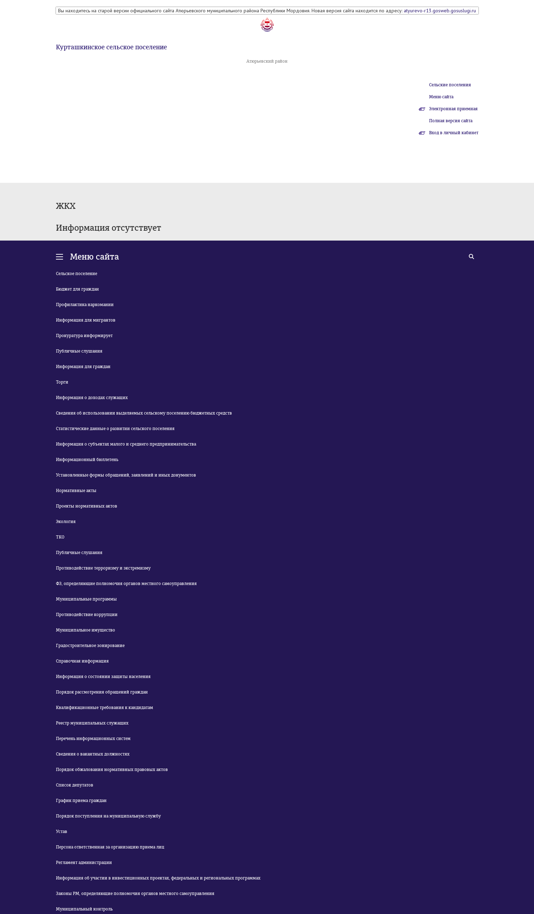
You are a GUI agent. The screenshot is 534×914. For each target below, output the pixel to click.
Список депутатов (74, 785)
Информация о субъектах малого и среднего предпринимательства (126, 444)
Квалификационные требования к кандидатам (104, 707)
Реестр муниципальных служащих (92, 723)
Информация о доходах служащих (92, 397)
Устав (61, 831)
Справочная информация (82, 661)
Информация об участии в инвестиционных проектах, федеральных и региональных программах (158, 878)
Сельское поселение (76, 273)
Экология (66, 521)
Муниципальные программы (86, 599)
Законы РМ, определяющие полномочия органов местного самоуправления (135, 893)
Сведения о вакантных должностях (93, 754)
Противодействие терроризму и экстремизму (103, 568)
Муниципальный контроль (84, 909)
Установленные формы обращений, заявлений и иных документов (126, 475)
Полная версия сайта (450, 120)
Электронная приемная (453, 108)
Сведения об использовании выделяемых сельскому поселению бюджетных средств (144, 413)
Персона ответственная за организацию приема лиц (110, 847)
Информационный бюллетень (87, 459)
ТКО (60, 537)
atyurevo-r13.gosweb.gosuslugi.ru (440, 10)
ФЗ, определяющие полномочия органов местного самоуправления (126, 583)
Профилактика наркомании (85, 304)
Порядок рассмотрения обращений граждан (102, 692)
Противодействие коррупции (87, 614)
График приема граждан (81, 800)
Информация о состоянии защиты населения (103, 676)
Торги (62, 382)
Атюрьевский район (267, 61)
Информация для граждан (83, 366)
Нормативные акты (76, 490)
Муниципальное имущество (85, 630)
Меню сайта (441, 96)
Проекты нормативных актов (86, 506)
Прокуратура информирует (84, 335)
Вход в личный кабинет (453, 132)
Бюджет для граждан (77, 289)
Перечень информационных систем (93, 738)
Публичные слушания (79, 351)
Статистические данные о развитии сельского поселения (115, 428)
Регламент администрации (84, 862)
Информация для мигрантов (85, 320)
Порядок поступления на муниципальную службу (108, 816)
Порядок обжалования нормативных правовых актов (112, 769)
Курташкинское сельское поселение (111, 47)
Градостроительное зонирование (90, 645)
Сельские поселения (450, 84)
